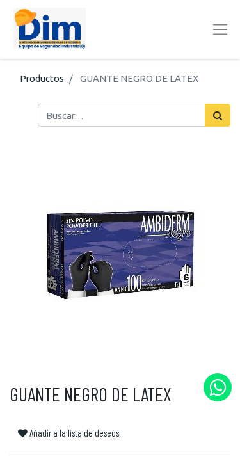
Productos (42, 78)
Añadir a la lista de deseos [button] (68, 433)
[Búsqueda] (217, 115)
